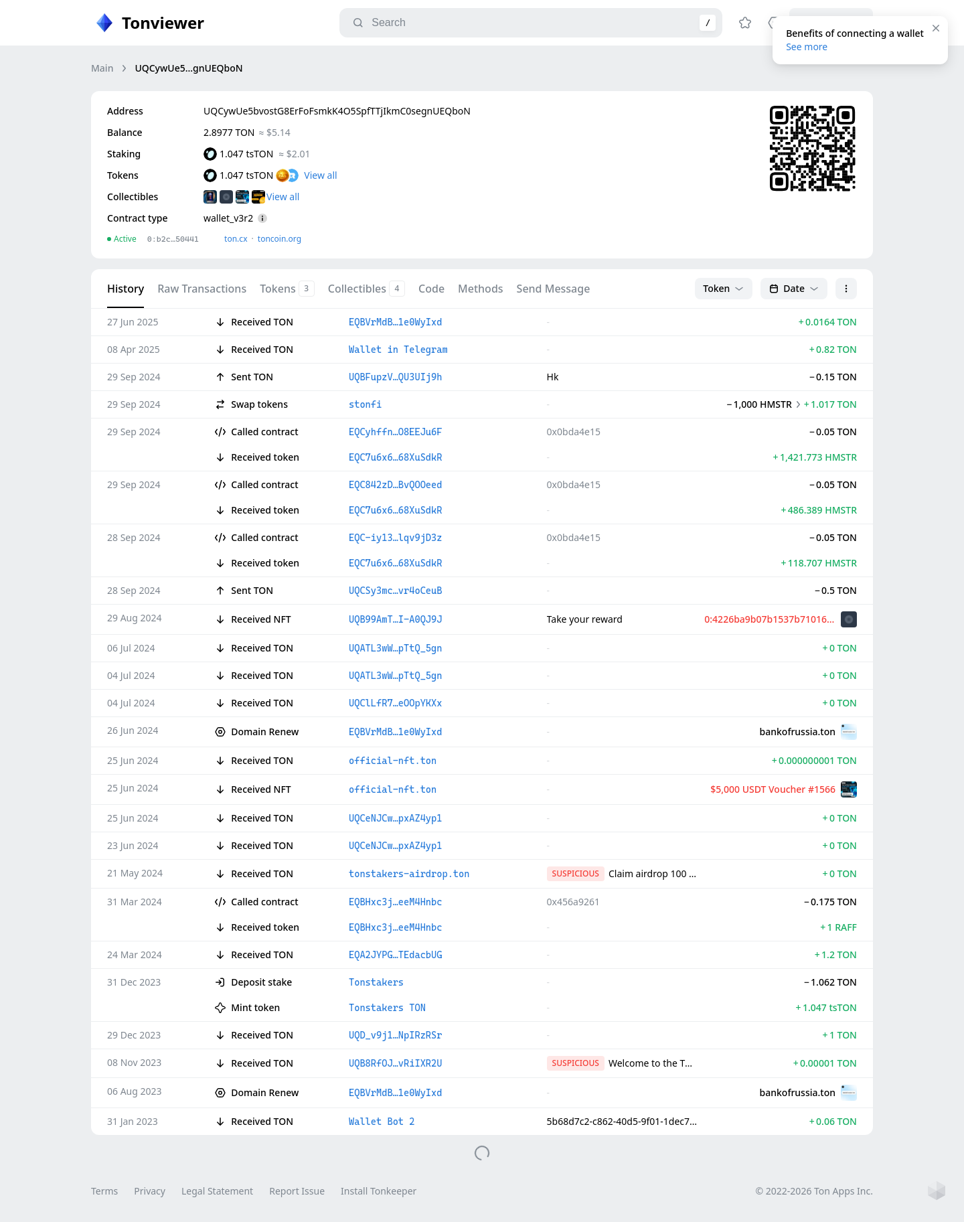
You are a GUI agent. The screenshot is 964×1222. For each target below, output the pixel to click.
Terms (104, 1191)
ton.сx (236, 238)
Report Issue (297, 1191)
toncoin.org (279, 238)
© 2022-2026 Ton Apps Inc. (814, 1191)
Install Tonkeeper (378, 1191)
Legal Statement (217, 1191)
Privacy (149, 1191)
